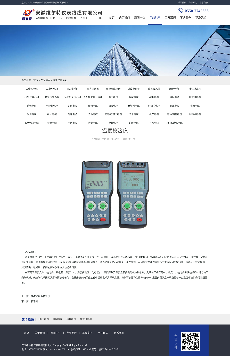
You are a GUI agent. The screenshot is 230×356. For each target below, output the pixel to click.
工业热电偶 (32, 89)
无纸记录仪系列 (72, 97)
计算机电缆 (195, 97)
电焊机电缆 (52, 106)
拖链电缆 (72, 123)
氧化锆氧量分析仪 (92, 97)
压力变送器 (93, 89)
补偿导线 (154, 123)
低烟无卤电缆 (31, 123)
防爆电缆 (93, 123)
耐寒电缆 (72, 114)
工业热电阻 (52, 89)
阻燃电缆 (31, 114)
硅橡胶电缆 (154, 106)
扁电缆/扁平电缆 (113, 114)
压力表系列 (72, 89)
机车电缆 (154, 114)
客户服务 (185, 17)
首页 (111, 17)
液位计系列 (195, 89)
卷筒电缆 (52, 123)
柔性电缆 (93, 114)
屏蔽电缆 (133, 97)
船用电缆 (93, 106)
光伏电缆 (195, 106)
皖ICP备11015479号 (109, 349)
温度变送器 (134, 89)
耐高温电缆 (195, 114)
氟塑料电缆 (134, 106)
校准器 (34, 301)
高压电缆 (174, 106)
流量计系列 (174, 89)
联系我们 (204, 2)
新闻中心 (139, 17)
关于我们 (193, 2)
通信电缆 (31, 106)
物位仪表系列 (31, 97)
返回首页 (182, 2)
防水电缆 (133, 114)
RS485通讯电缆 (175, 123)
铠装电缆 (133, 123)
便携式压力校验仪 (40, 296)
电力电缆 (113, 97)
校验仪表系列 (60, 80)
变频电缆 (113, 123)
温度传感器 (154, 89)
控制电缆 (154, 97)
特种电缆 (174, 97)
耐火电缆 (52, 114)
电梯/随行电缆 (174, 114)
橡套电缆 (113, 106)
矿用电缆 (72, 106)
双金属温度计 (113, 89)
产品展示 (155, 17)
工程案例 (170, 17)
